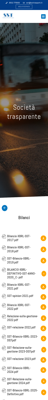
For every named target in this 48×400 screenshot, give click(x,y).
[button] (24, 7)
